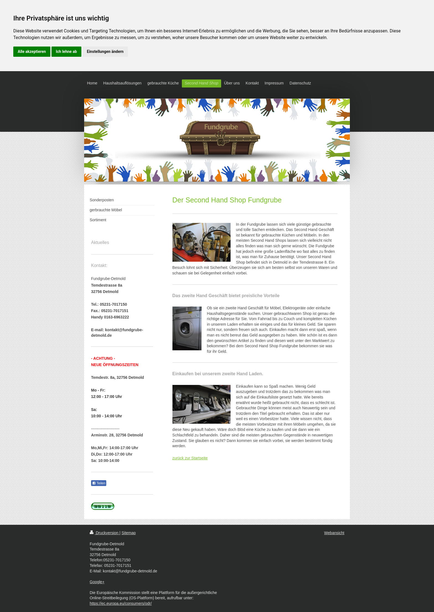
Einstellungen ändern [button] (105, 51)
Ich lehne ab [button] (66, 51)
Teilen (98, 483)
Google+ (97, 582)
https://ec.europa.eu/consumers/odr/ (121, 603)
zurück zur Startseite (190, 458)
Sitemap (129, 533)
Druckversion (104, 533)
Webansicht (334, 533)
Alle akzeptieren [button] (32, 51)
